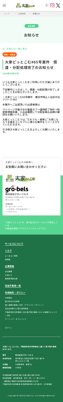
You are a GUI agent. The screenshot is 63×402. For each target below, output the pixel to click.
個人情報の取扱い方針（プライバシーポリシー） (24, 305)
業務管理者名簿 (11, 278)
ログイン (8, 327)
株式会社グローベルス (16, 190)
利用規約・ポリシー (15, 292)
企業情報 (22, 13)
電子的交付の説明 (12, 301)
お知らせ (8, 275)
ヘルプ (8, 250)
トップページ (8, 13)
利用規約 (8, 297)
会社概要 (8, 271)
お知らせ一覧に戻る (17, 48)
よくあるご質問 (11, 256)
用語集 (7, 259)
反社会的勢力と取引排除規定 (16, 308)
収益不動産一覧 (13, 285)
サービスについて (14, 243)
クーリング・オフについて (16, 319)
